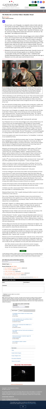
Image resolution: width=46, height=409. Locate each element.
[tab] (14, 311)
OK (23, 406)
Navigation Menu (5, 11)
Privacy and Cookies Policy (30, 403)
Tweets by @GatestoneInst (17, 384)
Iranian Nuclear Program (16, 352)
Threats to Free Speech (16, 361)
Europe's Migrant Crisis (16, 355)
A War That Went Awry (10, 271)
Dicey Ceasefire (8, 269)
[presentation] (14, 311)
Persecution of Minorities (16, 358)
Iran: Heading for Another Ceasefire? (13, 268)
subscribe (17, 277)
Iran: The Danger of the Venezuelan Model (14, 273)
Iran (11, 264)
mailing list (35, 277)
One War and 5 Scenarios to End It (12, 274)
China (13, 350)
